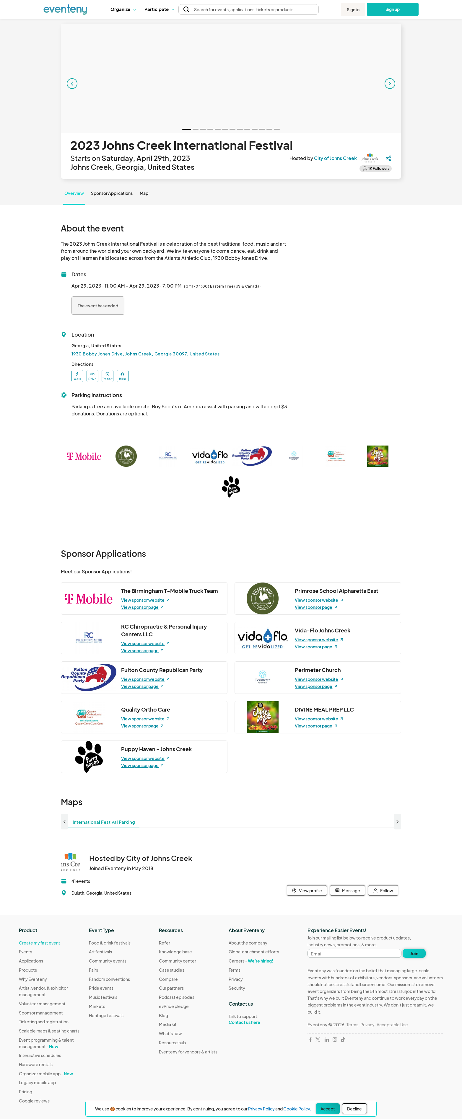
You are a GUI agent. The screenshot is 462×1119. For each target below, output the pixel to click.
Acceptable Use (392, 1024)
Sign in (353, 9)
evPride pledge (174, 1006)
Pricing (25, 1091)
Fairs (93, 970)
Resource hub (172, 1042)
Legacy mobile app (37, 1082)
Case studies (171, 970)
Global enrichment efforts (254, 951)
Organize (123, 9)
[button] (123, 9)
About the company (248, 942)
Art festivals (100, 951)
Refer (164, 942)
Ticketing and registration (44, 1021)
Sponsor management (41, 1012)
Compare (168, 979)
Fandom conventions (109, 979)
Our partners (171, 988)
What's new (170, 1033)
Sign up (392, 9)
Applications (31, 960)
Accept (328, 1108)
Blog (163, 1015)
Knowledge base (175, 951)
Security (237, 988)
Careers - (251, 960)
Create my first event (39, 942)
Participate (159, 9)
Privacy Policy (261, 1108)
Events (25, 951)
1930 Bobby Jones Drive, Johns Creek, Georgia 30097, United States (145, 353)
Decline (354, 1108)
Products (28, 970)
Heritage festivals (106, 1015)
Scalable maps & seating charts (49, 1030)
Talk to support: (254, 1019)
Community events (107, 960)
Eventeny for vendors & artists (188, 1051)
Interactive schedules (40, 1055)
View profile (307, 890)
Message (347, 890)
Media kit (168, 1024)
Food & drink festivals (110, 942)
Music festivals (103, 997)
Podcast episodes (176, 997)
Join (414, 953)
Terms (234, 970)
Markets (97, 1006)
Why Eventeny (33, 979)
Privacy (236, 979)
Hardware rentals (36, 1064)
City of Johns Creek (335, 158)
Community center (177, 960)
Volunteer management (42, 1003)
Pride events (101, 988)
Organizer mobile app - (46, 1073)
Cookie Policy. (297, 1108)
